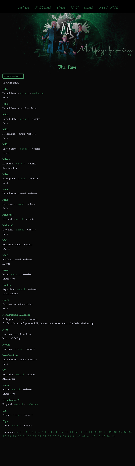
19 (95, 432)
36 (49, 436)
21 (105, 432)
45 (94, 436)
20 (100, 432)
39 (64, 436)
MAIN (23, 7)
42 (79, 436)
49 (113, 436)
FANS (88, 7)
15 (76, 432)
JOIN (61, 7)
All (18, 432)
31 (24, 436)
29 (14, 436)
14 (71, 432)
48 (108, 436)
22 (110, 432)
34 (39, 436)
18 (90, 432)
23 (115, 432)
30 (20, 436)
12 (62, 432)
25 (125, 432)
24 (120, 432)
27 (4, 436)
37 (54, 436)
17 (85, 432)
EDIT (74, 7)
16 (81, 432)
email (24, 93)
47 (103, 436)
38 (59, 436)
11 (57, 432)
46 (99, 436)
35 (44, 436)
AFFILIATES (108, 7)
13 (67, 432)
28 (9, 436)
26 (130, 432)
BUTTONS (43, 7)
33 (34, 436)
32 (29, 436)
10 (53, 432)
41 (74, 436)
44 (89, 436)
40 (69, 436)
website (38, 93)
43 (84, 436)
